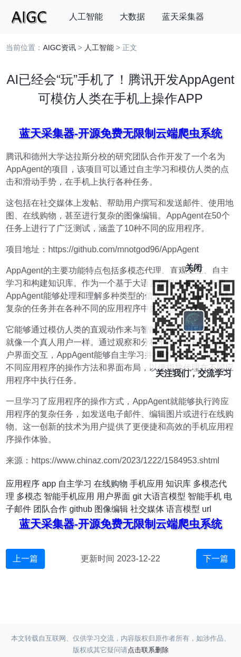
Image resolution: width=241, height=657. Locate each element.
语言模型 (183, 508)
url (206, 508)
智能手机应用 (69, 496)
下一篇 (215, 558)
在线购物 (111, 483)
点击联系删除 (148, 650)
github (80, 508)
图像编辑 (111, 508)
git (136, 496)
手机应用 (146, 483)
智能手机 (204, 496)
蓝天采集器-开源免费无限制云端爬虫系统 (120, 133)
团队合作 (50, 508)
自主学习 (75, 483)
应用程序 (23, 483)
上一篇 (25, 558)
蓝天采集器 (183, 16)
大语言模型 (164, 496)
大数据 (132, 16)
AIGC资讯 (59, 47)
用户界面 (113, 496)
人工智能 (86, 16)
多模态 (29, 496)
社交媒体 (147, 508)
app (49, 483)
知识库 (178, 483)
